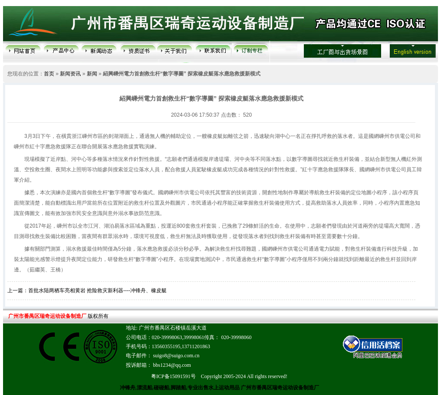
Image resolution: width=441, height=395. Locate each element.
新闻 (92, 74)
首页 (49, 74)
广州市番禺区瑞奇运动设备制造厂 (279, 388)
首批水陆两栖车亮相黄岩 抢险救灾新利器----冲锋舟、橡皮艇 (97, 290)
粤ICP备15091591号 (173, 376)
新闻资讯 (70, 74)
